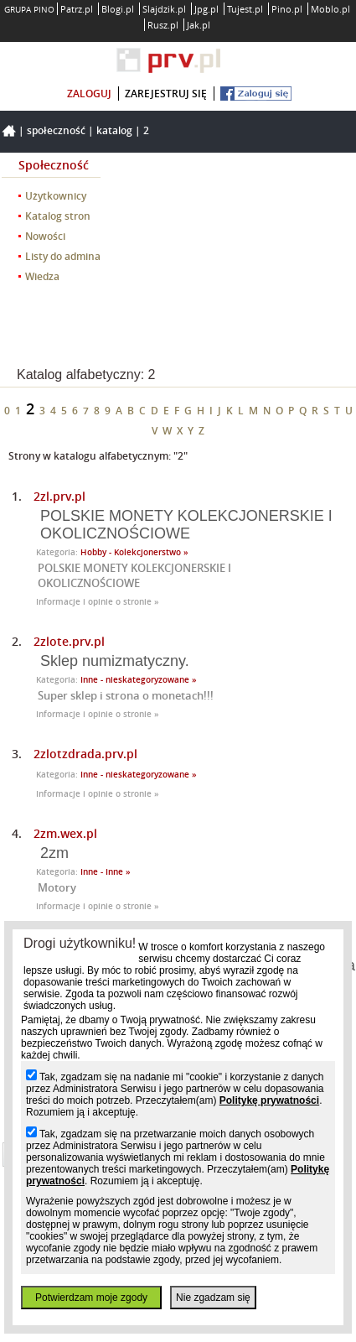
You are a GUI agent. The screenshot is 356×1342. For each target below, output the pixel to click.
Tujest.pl (245, 9)
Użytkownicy (55, 196)
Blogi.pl (117, 9)
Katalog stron (57, 216)
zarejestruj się (166, 93)
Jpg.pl (206, 9)
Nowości (45, 236)
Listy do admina (63, 256)
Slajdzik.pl (164, 9)
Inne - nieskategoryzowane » (138, 679)
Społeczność (56, 130)
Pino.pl (286, 9)
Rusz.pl (162, 24)
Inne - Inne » (105, 871)
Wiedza (42, 276)
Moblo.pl (330, 9)
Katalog (114, 130)
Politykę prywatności (269, 1100)
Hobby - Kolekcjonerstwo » (134, 552)
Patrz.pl (76, 9)
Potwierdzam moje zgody (91, 1297)
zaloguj (89, 93)
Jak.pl (198, 24)
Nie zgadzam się (213, 1297)
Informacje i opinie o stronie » (97, 601)
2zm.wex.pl (65, 833)
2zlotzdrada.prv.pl (85, 754)
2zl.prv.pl (59, 496)
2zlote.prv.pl (69, 641)
